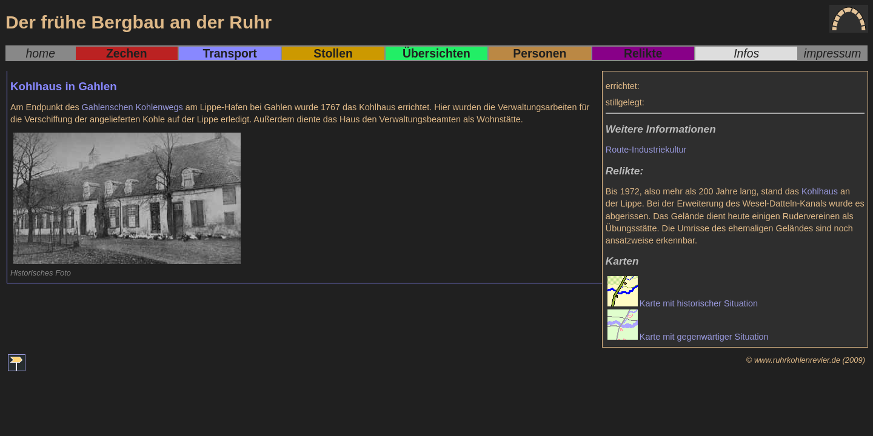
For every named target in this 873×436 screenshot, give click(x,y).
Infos (746, 53)
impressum (832, 53)
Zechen (126, 53)
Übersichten (436, 53)
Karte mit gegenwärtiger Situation (704, 337)
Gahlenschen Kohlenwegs (132, 107)
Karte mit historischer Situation (699, 303)
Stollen (332, 53)
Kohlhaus (819, 191)
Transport (230, 53)
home (40, 53)
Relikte (643, 53)
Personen (539, 53)
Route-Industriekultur (646, 149)
